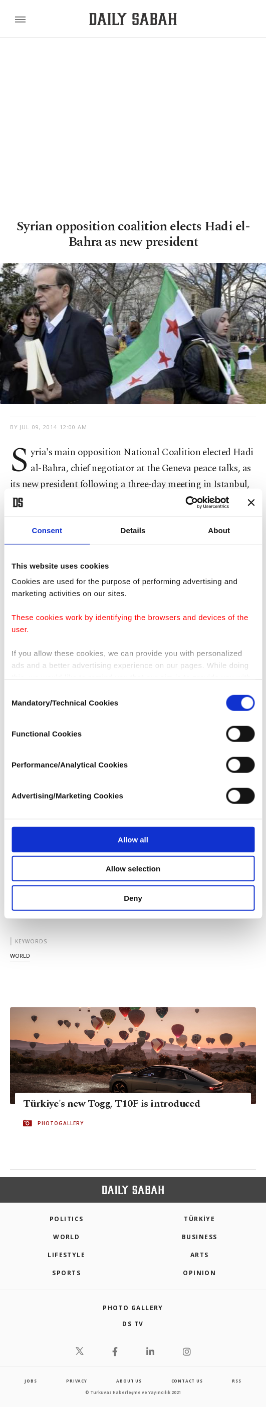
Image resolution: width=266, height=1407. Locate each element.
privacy (76, 1381)
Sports (66, 1273)
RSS (236, 1381)
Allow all (133, 839)
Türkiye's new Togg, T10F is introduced (111, 1103)
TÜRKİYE (199, 1219)
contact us (187, 1381)
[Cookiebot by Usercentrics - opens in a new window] (185, 502)
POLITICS (67, 1219)
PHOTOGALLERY (61, 1123)
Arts (199, 1255)
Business (199, 1237)
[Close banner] (250, 502)
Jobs (31, 1381)
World (66, 1237)
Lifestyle (66, 1255)
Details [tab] (133, 530)
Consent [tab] (47, 530)
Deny (133, 897)
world (20, 955)
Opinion (199, 1273)
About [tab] (219, 530)
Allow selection (133, 868)
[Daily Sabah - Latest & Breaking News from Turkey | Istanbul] (133, 19)
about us (128, 1381)
